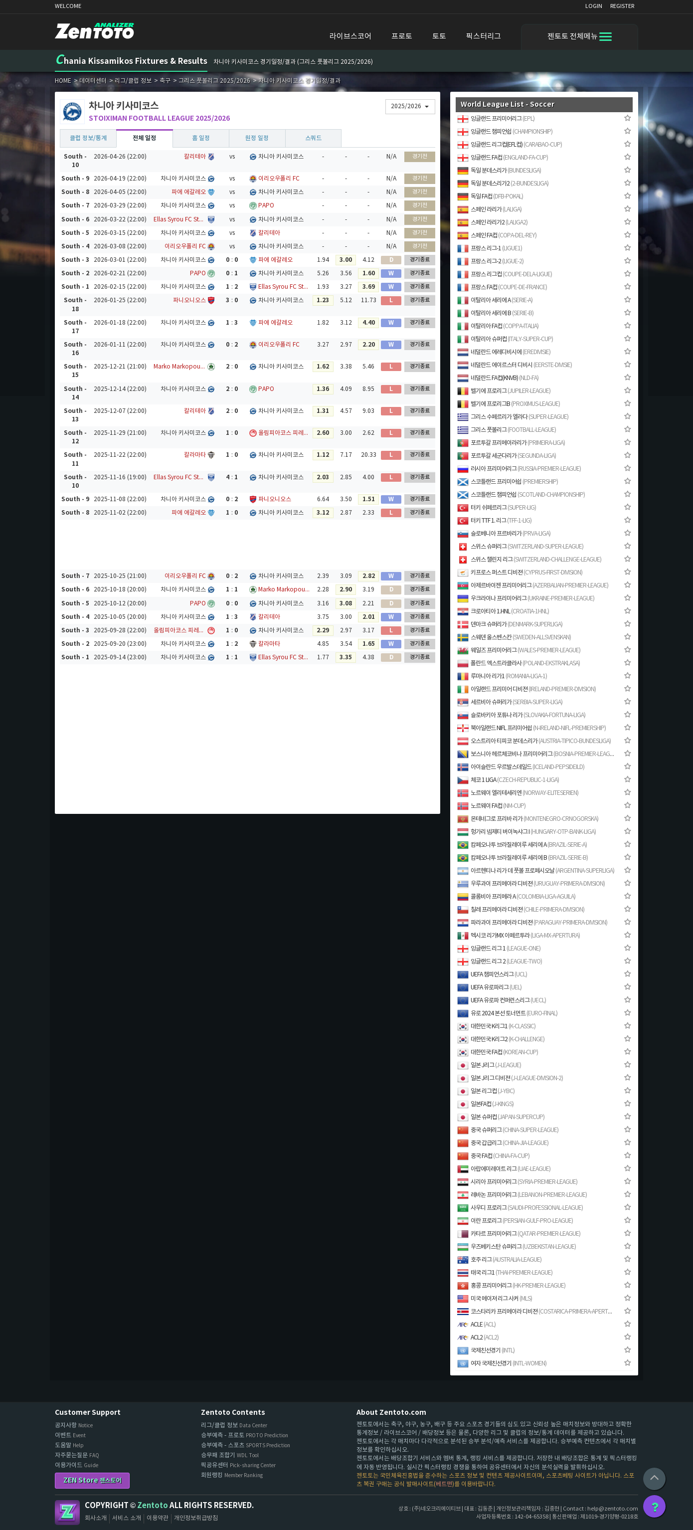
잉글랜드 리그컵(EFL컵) (509, 145)
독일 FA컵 (490, 196)
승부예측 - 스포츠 (245, 1445)
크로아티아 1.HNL (503, 611)
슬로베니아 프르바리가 (503, 534)
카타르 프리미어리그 (518, 1234)
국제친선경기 (486, 1350)
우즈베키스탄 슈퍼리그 (516, 1247)
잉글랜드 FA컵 (502, 158)
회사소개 (96, 1518)
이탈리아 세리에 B (495, 313)
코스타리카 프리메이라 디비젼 (536, 1312)
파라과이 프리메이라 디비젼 (532, 923)
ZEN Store (92, 1480)
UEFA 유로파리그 (489, 987)
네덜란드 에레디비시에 (503, 352)
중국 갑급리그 (502, 1143)
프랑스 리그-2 (490, 261)
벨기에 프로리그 (503, 391)
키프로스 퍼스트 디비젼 (519, 572)
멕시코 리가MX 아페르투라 (518, 936)
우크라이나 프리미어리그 (525, 598)
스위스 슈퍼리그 (520, 547)
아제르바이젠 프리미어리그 (532, 585)
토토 (439, 36)
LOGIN (593, 6)
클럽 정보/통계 (88, 138)
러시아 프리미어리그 (519, 469)
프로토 (401, 36)
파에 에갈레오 (189, 192)
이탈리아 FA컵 (497, 326)
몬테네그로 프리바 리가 (527, 819)
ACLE (476, 1325)
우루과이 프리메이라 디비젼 (531, 884)
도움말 (69, 1445)
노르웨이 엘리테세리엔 (517, 793)
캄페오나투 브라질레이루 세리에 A (522, 845)
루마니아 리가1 (502, 676)
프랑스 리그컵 (504, 274)
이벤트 (70, 1435)
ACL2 (478, 1337)
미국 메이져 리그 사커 (494, 1299)
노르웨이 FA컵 (491, 806)
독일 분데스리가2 (502, 184)
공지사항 (74, 1425)
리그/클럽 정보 (234, 1425)
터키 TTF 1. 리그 (494, 521)
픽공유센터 (238, 1465)
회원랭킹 (232, 1475)
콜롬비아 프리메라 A (516, 897)
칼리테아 (195, 157)
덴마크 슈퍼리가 (509, 624)
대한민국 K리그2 (500, 1039)
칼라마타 (195, 455)
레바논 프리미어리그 (522, 1195)
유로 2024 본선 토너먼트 (507, 1013)
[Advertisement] (247, 544)
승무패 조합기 (230, 1455)
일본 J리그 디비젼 (510, 1078)
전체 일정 (144, 138)
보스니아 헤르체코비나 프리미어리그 (536, 754)
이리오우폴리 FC (279, 179)
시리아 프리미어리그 (517, 1182)
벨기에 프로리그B (508, 404)
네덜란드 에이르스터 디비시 (514, 365)
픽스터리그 (483, 36)
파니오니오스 (189, 300)
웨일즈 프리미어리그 (518, 650)
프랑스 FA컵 (502, 287)
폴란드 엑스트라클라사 (518, 663)
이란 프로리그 (515, 1221)
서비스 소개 (126, 1518)
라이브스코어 (350, 36)
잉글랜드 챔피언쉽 (504, 132)
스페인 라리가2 (492, 222)
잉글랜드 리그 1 (498, 949)
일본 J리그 (489, 1065)
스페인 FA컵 (496, 235)
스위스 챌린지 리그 (529, 560)
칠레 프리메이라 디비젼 (520, 910)
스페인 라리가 (489, 209)
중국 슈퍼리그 (507, 1130)
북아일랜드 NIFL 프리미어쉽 (531, 728)
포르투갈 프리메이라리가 (511, 443)
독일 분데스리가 (499, 171)
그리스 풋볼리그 (506, 430)
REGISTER (622, 6)
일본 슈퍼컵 (500, 1117)
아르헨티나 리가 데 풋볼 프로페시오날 (535, 871)
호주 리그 (499, 1260)
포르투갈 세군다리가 (506, 456)
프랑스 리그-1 (489, 248)
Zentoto (67, 1512)
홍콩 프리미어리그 (511, 1286)
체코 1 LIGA (508, 780)
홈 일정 (201, 138)
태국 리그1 (504, 1273)
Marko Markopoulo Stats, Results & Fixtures (180, 367)
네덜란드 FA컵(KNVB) (497, 378)
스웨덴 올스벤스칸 (514, 637)
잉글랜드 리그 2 (499, 961)
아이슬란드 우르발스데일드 (520, 767)
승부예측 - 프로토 (244, 1435)
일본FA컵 (485, 1104)
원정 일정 (257, 138)
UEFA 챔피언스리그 (492, 974)
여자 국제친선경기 (501, 1363)
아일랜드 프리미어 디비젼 (526, 689)
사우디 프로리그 (520, 1208)
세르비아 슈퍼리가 (509, 702)
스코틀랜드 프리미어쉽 (507, 482)
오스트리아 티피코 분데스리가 (534, 741)
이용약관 (158, 1518)
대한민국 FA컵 (497, 1052)
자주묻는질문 (77, 1455)
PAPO (266, 205)
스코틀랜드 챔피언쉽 (521, 495)
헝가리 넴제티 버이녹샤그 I (526, 832)
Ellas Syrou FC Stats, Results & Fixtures (180, 219)
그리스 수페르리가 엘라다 (512, 417)
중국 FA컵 (493, 1156)
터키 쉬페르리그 (496, 508)
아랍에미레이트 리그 (503, 1169)
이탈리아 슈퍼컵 (505, 339)
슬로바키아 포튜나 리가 (521, 715)
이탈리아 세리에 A (494, 300)
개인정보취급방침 (196, 1518)
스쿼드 (313, 138)
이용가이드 (76, 1465)
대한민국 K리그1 (496, 1026)
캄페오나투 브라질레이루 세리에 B (522, 858)
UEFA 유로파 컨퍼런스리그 (501, 1000)
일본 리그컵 (486, 1091)
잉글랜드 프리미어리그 (495, 119)
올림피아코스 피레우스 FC (284, 433)
